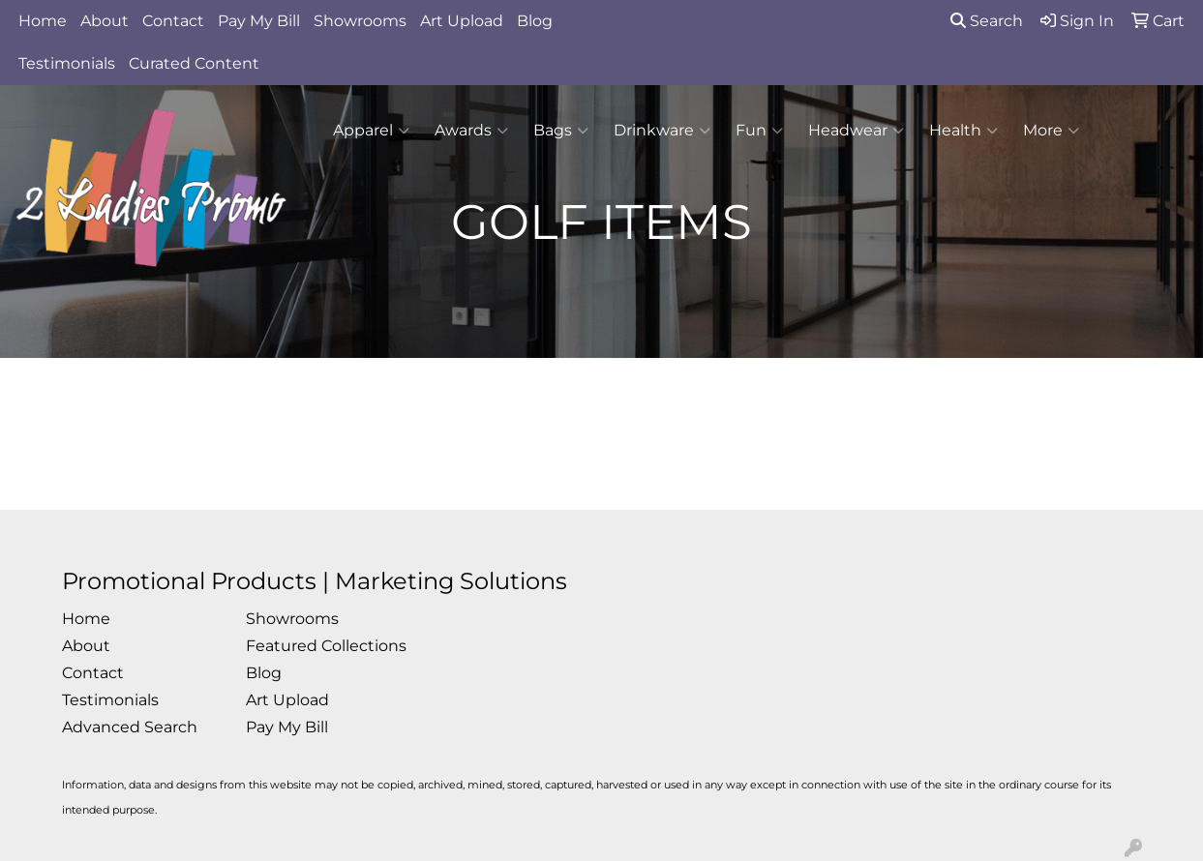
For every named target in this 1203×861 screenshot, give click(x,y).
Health (963, 130)
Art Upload (461, 21)
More (1051, 130)
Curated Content (194, 63)
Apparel (371, 130)
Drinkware (662, 130)
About (104, 21)
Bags (560, 130)
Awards (471, 130)
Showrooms (360, 21)
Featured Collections (326, 646)
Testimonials (66, 63)
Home (42, 21)
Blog (535, 21)
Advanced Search (129, 727)
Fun (759, 130)
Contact (173, 21)
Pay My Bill (259, 21)
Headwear (856, 130)
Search (986, 21)
